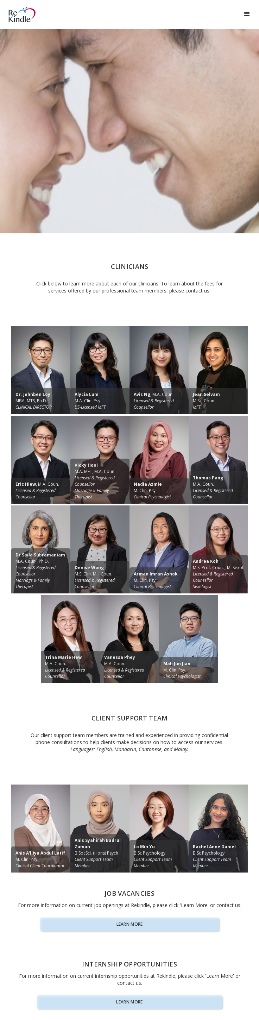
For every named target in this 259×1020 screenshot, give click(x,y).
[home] (36, 15)
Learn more (129, 924)
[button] (247, 14)
